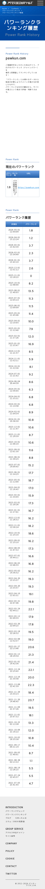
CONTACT (11, 866)
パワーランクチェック (15, 811)
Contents (15, 8)
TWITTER (11, 873)
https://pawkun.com (28, 187)
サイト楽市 (10, 836)
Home (4, 8)
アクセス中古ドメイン (15, 832)
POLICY (10, 850)
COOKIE (10, 858)
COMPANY (11, 843)
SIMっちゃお (21, 818)
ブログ (8, 818)
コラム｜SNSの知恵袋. (15, 821)
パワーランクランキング (11, 10)
